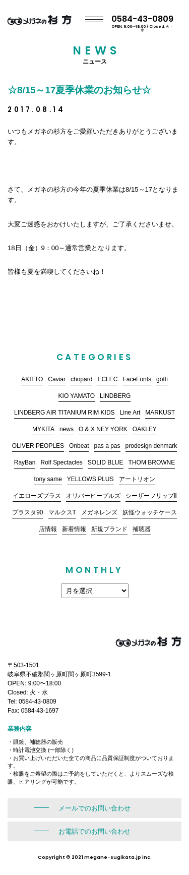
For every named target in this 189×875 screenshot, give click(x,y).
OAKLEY (145, 429)
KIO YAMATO (76, 395)
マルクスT (62, 512)
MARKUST (160, 412)
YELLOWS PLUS (90, 479)
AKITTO (32, 379)
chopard (81, 379)
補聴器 (142, 529)
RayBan (25, 462)
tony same (47, 479)
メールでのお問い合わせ (94, 808)
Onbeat (79, 445)
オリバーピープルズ (93, 495)
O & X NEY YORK (103, 429)
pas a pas (107, 445)
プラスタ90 (27, 512)
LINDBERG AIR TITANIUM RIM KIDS (64, 412)
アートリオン (137, 479)
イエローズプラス (37, 495)
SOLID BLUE (105, 462)
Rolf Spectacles (61, 462)
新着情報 (74, 529)
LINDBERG (115, 395)
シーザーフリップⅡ (151, 495)
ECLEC (107, 379)
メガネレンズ (99, 512)
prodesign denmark (151, 445)
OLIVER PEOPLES (38, 445)
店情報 (48, 529)
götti (162, 379)
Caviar (57, 379)
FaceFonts (136, 379)
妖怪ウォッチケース (149, 512)
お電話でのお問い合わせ (94, 831)
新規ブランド (109, 529)
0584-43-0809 (150, 22)
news (66, 429)
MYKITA (43, 429)
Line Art (130, 412)
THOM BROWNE (152, 462)
